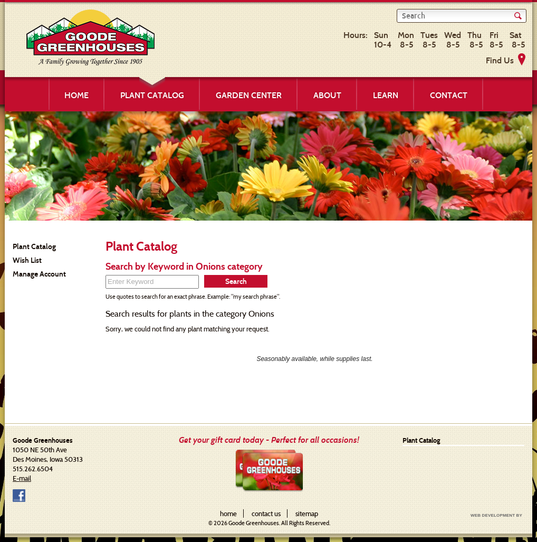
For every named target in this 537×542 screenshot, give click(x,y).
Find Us (500, 60)
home (228, 513)
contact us (266, 513)
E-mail (22, 478)
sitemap (306, 513)
